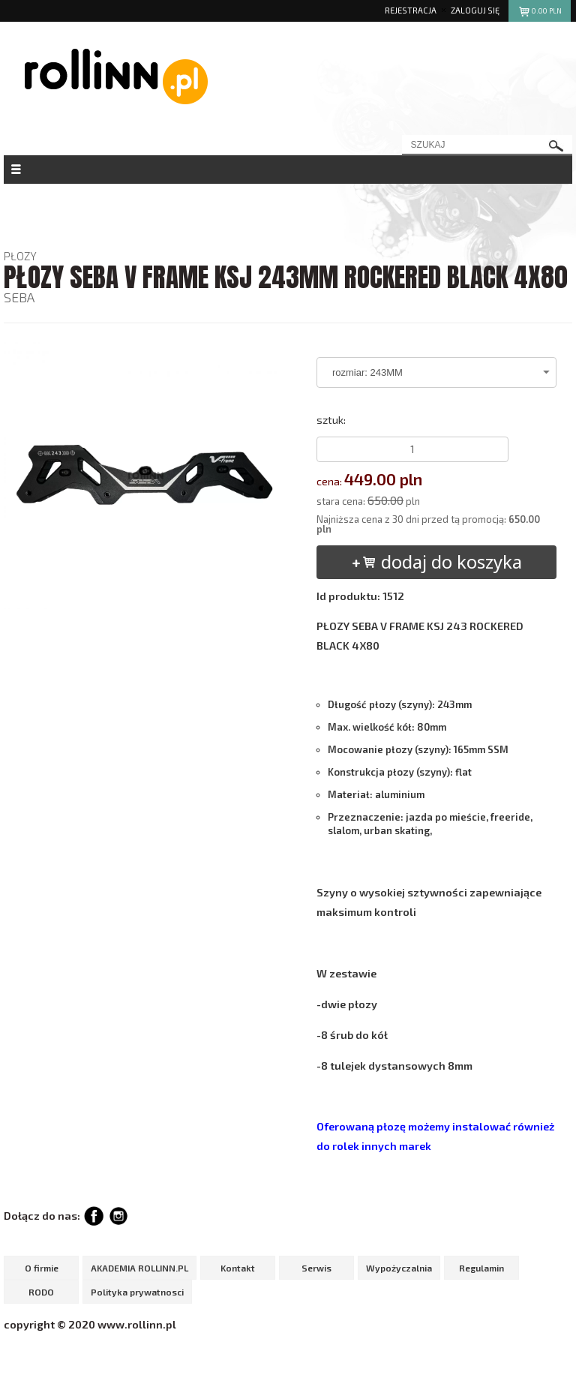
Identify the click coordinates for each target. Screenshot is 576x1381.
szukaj (556, 146)
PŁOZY (20, 256)
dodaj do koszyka (436, 561)
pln (540, 13)
